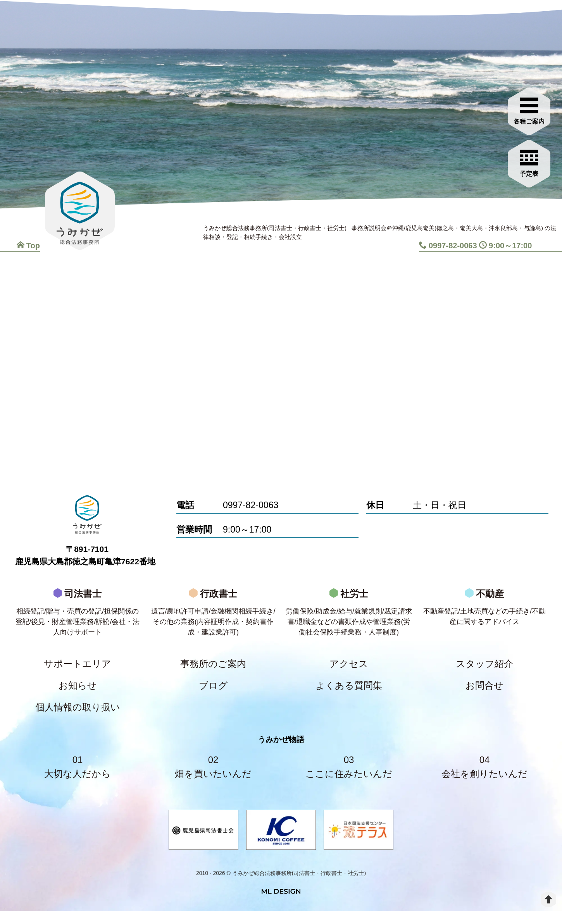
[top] (548, 899)
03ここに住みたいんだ (348, 767)
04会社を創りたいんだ (484, 767)
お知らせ (78, 685)
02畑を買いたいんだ (213, 767)
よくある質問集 (348, 685)
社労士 (349, 614)
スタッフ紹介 (484, 663)
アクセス (348, 663)
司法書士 (77, 614)
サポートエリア (77, 663)
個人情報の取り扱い (77, 707)
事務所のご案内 (213, 663)
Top (28, 245)
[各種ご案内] (529, 109)
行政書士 (213, 614)
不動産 (484, 609)
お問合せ (484, 685)
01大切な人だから (77, 767)
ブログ (213, 685)
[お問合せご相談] (529, 161)
